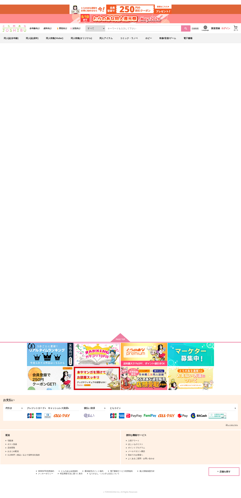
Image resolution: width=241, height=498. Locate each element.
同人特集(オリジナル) (81, 38)
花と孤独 (128, 224)
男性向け (62, 28)
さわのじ (56, 67)
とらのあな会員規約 (69, 471)
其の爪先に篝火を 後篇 (74, 300)
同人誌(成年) (32, 38)
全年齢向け (34, 28)
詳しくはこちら (232, 425)
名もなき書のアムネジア (104, 224)
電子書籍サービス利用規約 (121, 471)
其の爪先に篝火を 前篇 (196, 300)
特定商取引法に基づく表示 (71, 474)
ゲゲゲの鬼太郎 (201, 67)
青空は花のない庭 (136, 67)
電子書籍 (188, 38)
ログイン (225, 28)
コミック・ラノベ (129, 38)
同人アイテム (106, 38)
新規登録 (215, 28)
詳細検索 (195, 28)
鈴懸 (126, 300)
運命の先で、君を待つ (165, 151)
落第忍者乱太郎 (185, 67)
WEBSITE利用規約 (46, 471)
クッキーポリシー (45, 474)
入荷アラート (167, 60)
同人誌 (45, 52)
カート (83, 174)
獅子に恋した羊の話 (159, 67)
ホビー (148, 38)
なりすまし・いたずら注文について (104, 474)
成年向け (47, 28)
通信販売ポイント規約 (94, 471)
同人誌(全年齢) (11, 38)
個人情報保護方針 (147, 471)
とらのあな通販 (33, 52)
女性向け (75, 28)
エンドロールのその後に (196, 151)
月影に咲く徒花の (163, 300)
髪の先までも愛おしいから (136, 151)
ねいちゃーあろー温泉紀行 (75, 224)
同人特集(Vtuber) (54, 38)
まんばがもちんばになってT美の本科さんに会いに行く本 (198, 225)
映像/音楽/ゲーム (167, 38)
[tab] (99, 99)
